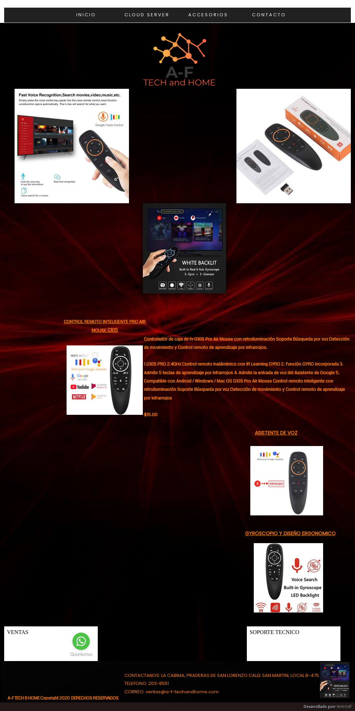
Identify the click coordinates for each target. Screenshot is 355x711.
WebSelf (344, 706)
